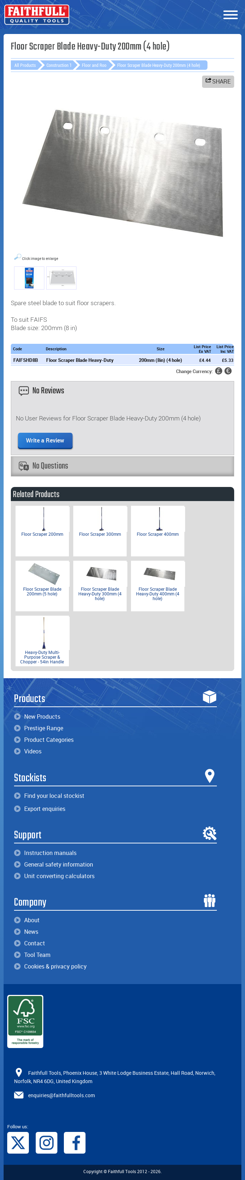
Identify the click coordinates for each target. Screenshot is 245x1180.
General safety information (53, 864)
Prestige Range (38, 728)
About (27, 920)
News (26, 932)
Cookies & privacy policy (50, 966)
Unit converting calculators (54, 876)
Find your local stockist (49, 796)
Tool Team (32, 955)
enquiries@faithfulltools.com (61, 1094)
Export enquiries (39, 809)
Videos (27, 751)
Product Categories (44, 740)
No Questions (43, 466)
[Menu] (230, 15)
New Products (37, 717)
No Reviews (41, 391)
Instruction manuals (45, 853)
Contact (29, 943)
